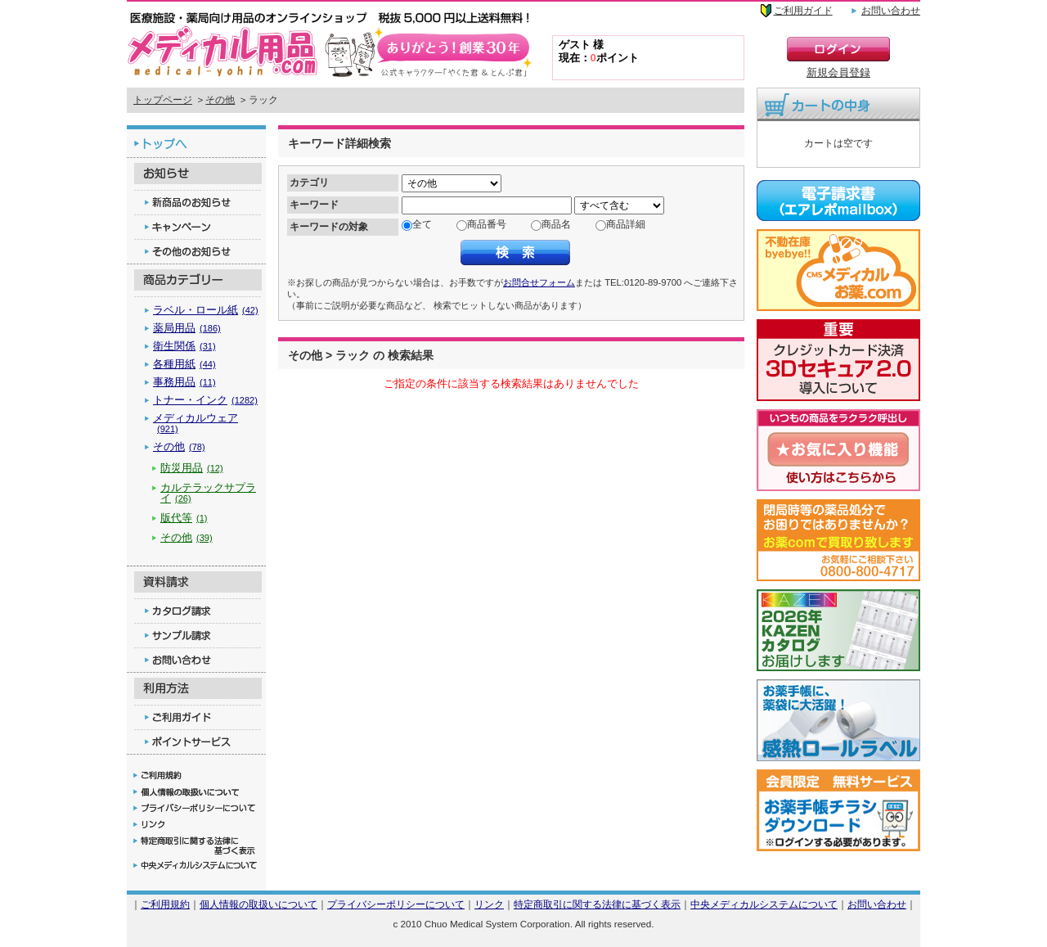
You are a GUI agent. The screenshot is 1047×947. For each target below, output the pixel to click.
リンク (489, 904)
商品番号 (486, 224)
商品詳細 (625, 224)
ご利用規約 (165, 904)
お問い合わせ (890, 10)
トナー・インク (205, 400)
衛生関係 (184, 346)
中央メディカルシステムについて (764, 904)
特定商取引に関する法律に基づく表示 (597, 904)
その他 (220, 100)
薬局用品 (187, 328)
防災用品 (191, 468)
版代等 (184, 518)
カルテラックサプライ (208, 492)
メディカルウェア (195, 423)
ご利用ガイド (803, 10)
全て (422, 224)
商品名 (556, 224)
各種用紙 (184, 364)
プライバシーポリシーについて (396, 904)
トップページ (162, 100)
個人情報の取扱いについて (258, 904)
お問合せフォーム (539, 282)
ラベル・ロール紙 (205, 310)
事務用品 (184, 382)
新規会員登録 (838, 72)
